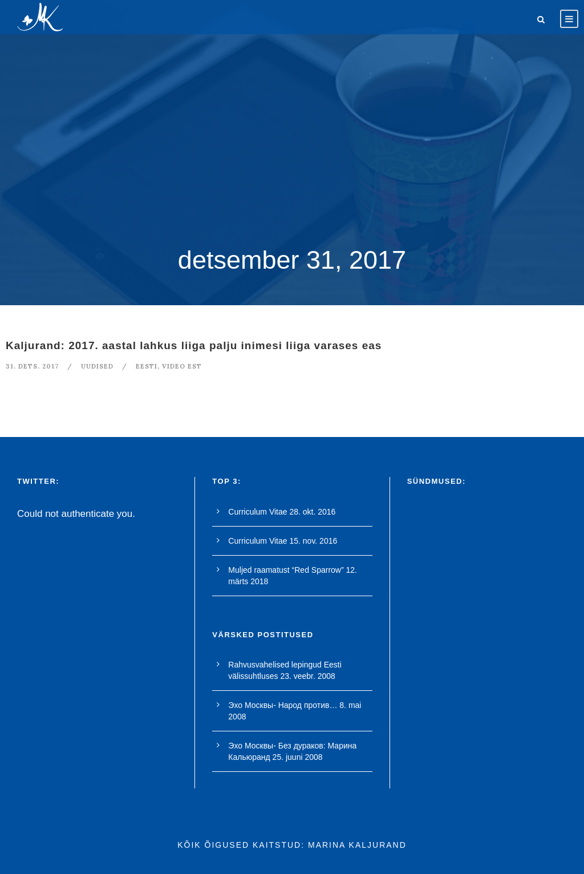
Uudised (97, 366)
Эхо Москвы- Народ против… (282, 705)
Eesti (146, 366)
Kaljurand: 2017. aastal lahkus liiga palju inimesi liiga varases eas (194, 345)
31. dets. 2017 (32, 366)
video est (182, 366)
